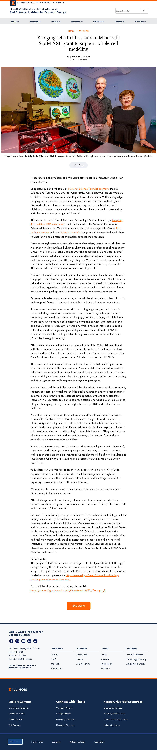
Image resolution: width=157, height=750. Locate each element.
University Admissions (19, 707)
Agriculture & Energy (135, 663)
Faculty (54, 21)
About (13, 21)
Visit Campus (14, 725)
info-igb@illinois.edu (23, 659)
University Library (112, 725)
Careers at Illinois (16, 713)
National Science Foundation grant (88, 188)
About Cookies (15, 742)
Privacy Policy (37, 742)
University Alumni (64, 707)
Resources (75, 21)
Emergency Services (113, 707)
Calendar (105, 659)
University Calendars (65, 719)
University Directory (65, 725)
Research (34, 21)
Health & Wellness (134, 654)
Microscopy (106, 663)
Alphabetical (81, 654)
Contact (118, 21)
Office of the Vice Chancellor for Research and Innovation (33, 9)
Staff (53, 659)
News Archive (78, 606)
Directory (139, 21)
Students (55, 663)
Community (56, 668)
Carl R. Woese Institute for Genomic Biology (38, 12)
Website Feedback (77, 742)
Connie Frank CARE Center (116, 719)
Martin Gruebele (70, 232)
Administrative (83, 663)
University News (16, 719)
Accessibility (99, 742)
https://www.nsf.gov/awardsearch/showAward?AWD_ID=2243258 (68, 590)
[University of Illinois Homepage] (18, 689)
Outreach (97, 21)
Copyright (56, 742)
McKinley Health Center (114, 713)
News (71, 31)
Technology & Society (136, 659)
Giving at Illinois (63, 713)
